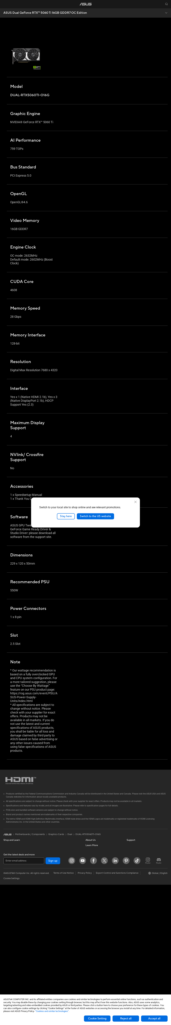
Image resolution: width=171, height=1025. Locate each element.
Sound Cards (50, 865)
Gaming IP (49, 988)
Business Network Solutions (58, 896)
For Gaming (9, 891)
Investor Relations (95, 860)
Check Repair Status (96, 891)
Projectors (8, 911)
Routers (48, 876)
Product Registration (96, 901)
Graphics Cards (11, 968)
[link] (86, 4)
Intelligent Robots (53, 901)
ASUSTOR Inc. (93, 870)
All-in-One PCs (10, 917)
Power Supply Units (13, 983)
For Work (8, 876)
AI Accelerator (51, 860)
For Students (9, 886)
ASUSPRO (132, 876)
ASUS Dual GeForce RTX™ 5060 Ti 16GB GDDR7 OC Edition (45, 13)
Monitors (8, 906)
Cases (6, 973)
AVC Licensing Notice (137, 886)
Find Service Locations (97, 896)
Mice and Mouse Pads (55, 937)
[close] (135, 502)
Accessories (9, 860)
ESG (129, 845)
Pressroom (91, 865)
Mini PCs (7, 937)
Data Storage (50, 850)
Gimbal (47, 983)
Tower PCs (8, 922)
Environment (133, 850)
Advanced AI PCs (135, 865)
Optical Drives (51, 845)
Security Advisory (94, 916)
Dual (69, 834)
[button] (4, 4)
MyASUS (90, 926)
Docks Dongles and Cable (57, 967)
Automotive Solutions (137, 881)
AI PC (129, 860)
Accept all (154, 1018)
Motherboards (10, 963)
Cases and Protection (54, 957)
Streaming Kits (51, 947)
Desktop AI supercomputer (57, 911)
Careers (89, 850)
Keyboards (49, 932)
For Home (8, 871)
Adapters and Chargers (55, 962)
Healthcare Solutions (13, 855)
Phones (7, 850)
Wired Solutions (52, 891)
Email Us (90, 906)
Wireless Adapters (53, 886)
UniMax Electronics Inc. (97, 880)
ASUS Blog (132, 891)
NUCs (6, 932)
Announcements (94, 855)
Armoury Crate (134, 896)
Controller (49, 977)
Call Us (89, 911)
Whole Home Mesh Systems (58, 881)
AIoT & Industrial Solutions (57, 906)
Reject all (126, 1018)
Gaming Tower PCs (12, 927)
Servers (48, 916)
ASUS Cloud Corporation (98, 875)
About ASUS (92, 845)
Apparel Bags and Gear (55, 952)
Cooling (7, 978)
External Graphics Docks (56, 855)
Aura (129, 901)
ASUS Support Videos (97, 921)
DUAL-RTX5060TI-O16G (88, 834)
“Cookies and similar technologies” (52, 1011)
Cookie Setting (97, 1018)
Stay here (66, 516)
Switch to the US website (95, 516)
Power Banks (50, 972)
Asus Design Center (136, 870)
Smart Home (50, 921)
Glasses (7, 952)
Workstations (10, 942)
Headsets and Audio (54, 942)
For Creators (9, 881)
